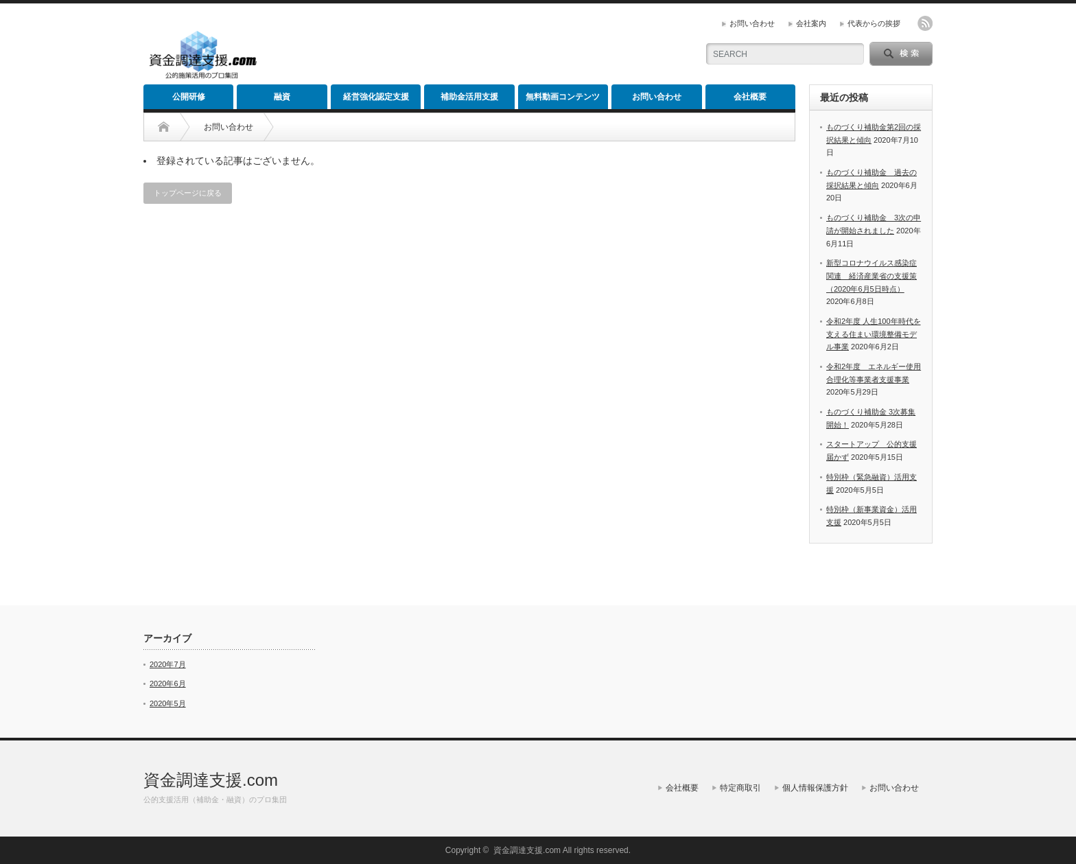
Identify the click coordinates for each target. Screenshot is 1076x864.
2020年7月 (168, 664)
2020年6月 (168, 683)
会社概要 (750, 97)
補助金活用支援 (469, 97)
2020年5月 (168, 703)
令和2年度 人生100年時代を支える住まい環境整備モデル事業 (873, 334)
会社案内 (811, 23)
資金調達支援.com (210, 780)
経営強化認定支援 (376, 97)
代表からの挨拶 (873, 23)
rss (925, 23)
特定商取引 (740, 788)
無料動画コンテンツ (563, 97)
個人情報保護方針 (815, 788)
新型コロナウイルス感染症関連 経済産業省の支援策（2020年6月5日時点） (871, 275)
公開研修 (188, 97)
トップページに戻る (188, 193)
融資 (282, 97)
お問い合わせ (752, 23)
